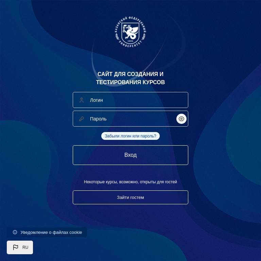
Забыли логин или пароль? (130, 136)
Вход (130, 155)
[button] (20, 247)
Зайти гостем (130, 197)
